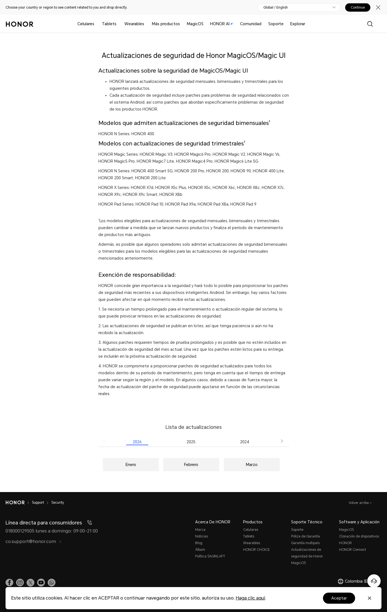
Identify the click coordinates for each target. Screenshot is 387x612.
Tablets (109, 24)
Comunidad (250, 24)
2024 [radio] (244, 442)
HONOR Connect (352, 550)
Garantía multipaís (305, 543)
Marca (200, 530)
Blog (198, 543)
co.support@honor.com (34, 541)
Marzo (252, 464)
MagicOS (195, 24)
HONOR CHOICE (256, 550)
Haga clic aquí (250, 598)
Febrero (191, 464)
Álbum (200, 550)
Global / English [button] (275, 7)
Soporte (276, 24)
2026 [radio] (137, 442)
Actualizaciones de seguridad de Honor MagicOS (307, 556)
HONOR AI (221, 24)
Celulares (85, 24)
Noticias (201, 536)
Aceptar (339, 598)
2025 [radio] (191, 442)
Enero (131, 464)
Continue (358, 7)
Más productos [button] (166, 24)
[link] (9, 582)
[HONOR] (15, 502)
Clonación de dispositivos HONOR (359, 539)
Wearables (134, 24)
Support (38, 503)
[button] (104, 441)
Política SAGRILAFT (210, 556)
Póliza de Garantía (305, 536)
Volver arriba (359, 503)
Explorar (297, 24)
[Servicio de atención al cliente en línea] (374, 581)
